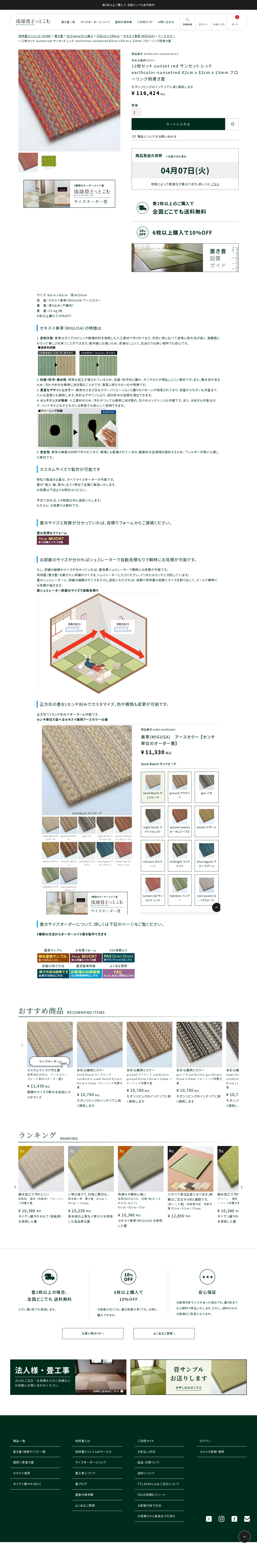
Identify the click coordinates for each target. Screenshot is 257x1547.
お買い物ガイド (91, 1334)
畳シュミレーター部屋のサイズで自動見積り (68, 590)
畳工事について (85, 1473)
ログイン (205, 1441)
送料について (146, 1473)
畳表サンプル (53, 950)
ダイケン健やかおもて (27, 1484)
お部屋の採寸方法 (149, 1505)
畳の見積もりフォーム (52, 533)
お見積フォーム (85, 950)
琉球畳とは (82, 1441)
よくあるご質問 (163, 1334)
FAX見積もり (118, 950)
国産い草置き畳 (23, 1462)
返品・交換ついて (148, 1462)
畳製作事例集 (84, 1495)
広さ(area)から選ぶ (80, 36)
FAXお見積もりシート (151, 1495)
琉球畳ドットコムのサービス (93, 1452)
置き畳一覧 (68, 22)
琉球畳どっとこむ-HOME (34, 36)
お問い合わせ (166, 22)
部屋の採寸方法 (53, 966)
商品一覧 (19, 1441)
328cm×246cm (108, 36)
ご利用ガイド (145, 22)
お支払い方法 (146, 1452)
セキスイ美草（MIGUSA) (139, 36)
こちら (215, 184)
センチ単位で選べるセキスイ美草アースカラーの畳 (72, 719)
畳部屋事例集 (85, 966)
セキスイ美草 (21, 1473)
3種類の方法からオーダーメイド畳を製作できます (72, 934)
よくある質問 (118, 966)
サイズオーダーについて (95, 22)
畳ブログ (81, 1484)
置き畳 (58, 36)
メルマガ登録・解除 (212, 1452)
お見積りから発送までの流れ (156, 1516)
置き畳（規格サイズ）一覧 (29, 1452)
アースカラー (166, 36)
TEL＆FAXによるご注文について (158, 1484)
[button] (22, 1047)
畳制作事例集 (123, 22)
